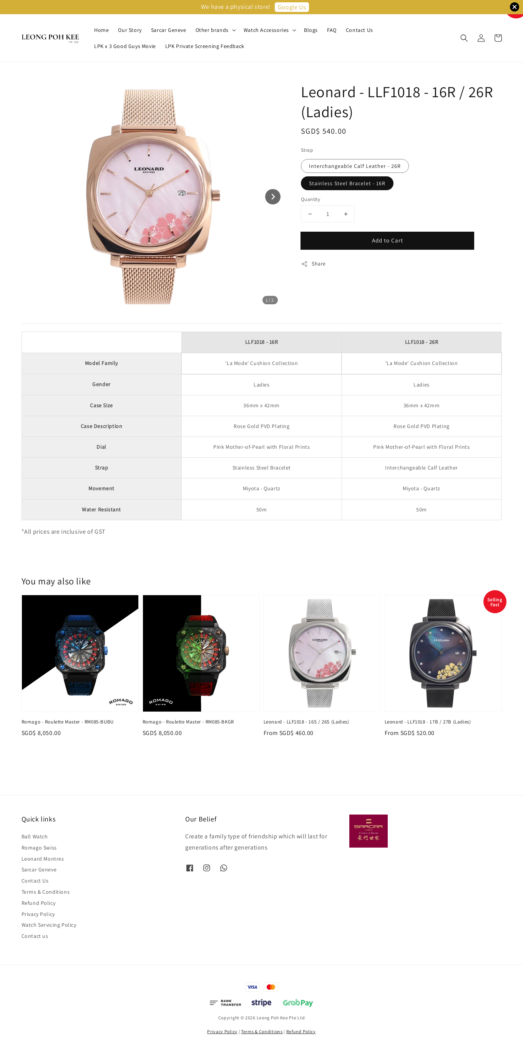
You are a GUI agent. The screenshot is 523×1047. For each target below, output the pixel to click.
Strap (307, 150)
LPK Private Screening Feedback (204, 46)
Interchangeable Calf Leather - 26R (355, 166)
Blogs (311, 30)
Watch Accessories (266, 30)
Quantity (310, 199)
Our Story (129, 30)
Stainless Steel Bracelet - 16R (347, 183)
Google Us (292, 7)
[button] (464, 38)
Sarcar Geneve (168, 30)
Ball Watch (35, 836)
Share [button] (313, 263)
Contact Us (359, 30)
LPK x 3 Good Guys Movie (125, 46)
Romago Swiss (39, 847)
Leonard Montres (43, 858)
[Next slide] (273, 196)
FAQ (332, 30)
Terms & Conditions (46, 891)
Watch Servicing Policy (49, 924)
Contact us (35, 936)
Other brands (212, 30)
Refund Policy (39, 902)
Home (101, 30)
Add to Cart (387, 240)
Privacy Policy (38, 914)
